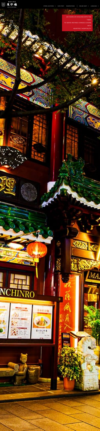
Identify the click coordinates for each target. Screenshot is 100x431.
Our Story (61, 6)
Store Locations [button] (48, 6)
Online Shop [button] (83, 6)
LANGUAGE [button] (94, 6)
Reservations (70, 6)
